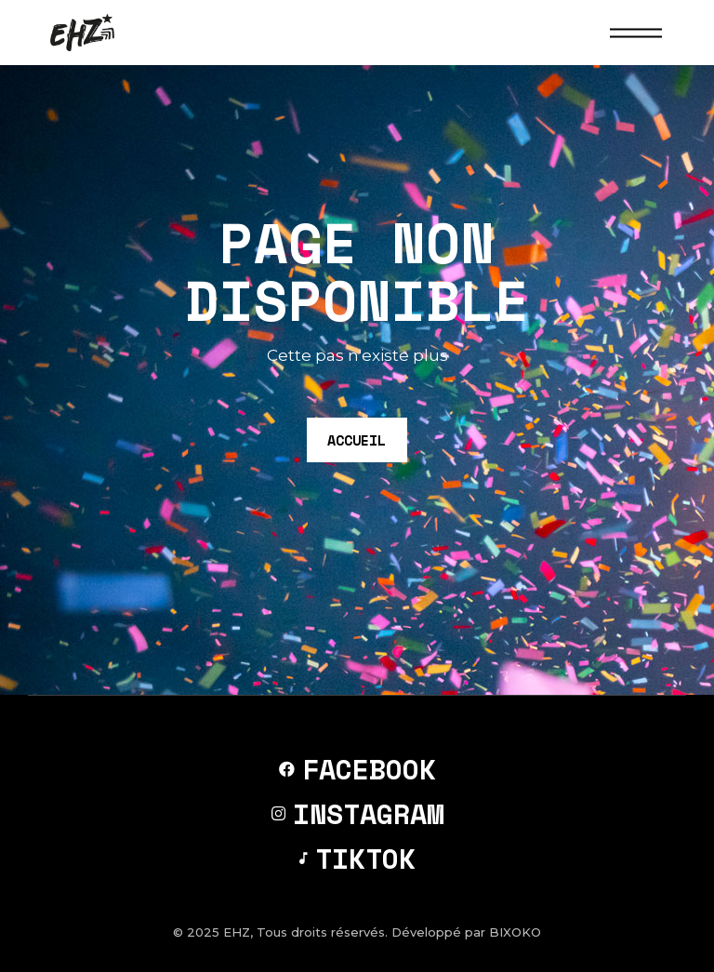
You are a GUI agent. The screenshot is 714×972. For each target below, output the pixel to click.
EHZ (236, 932)
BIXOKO (515, 932)
